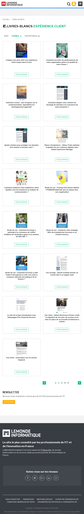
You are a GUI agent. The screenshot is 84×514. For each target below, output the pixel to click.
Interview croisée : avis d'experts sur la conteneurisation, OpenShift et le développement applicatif (21, 105)
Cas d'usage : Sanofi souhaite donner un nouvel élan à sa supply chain (62, 274)
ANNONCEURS (28, 499)
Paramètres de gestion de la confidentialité (57, 502)
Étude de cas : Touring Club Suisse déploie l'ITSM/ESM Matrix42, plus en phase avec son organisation (62, 190)
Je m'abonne (9, 402)
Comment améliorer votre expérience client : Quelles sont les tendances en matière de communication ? (21, 190)
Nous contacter (13, 499)
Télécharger (21, 74)
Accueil (6, 19)
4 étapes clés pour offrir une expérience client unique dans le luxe (21, 61)
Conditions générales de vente (21, 502)
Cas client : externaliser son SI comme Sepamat (21, 359)
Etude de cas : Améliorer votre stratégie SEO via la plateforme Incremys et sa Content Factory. (62, 232)
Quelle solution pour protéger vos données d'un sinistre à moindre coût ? (21, 146)
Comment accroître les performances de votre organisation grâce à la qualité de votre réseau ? (62, 62)
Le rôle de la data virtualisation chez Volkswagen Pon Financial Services (21, 316)
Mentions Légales (44, 499)
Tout (6, 36)
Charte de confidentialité (66, 499)
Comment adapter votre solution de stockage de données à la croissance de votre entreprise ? (62, 105)
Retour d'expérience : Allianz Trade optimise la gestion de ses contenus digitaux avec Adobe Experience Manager (62, 147)
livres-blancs (18, 19)
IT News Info (45, 450)
